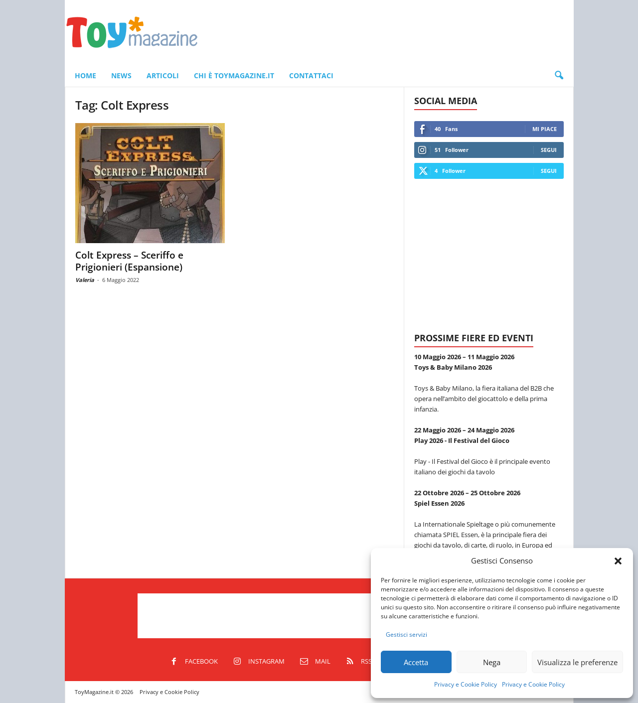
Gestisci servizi (406, 634)
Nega (491, 662)
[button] (618, 561)
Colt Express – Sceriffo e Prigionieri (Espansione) (129, 261)
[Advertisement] (392, 32)
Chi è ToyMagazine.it (234, 75)
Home (85, 75)
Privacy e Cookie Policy (465, 684)
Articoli (163, 75)
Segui (549, 149)
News (121, 75)
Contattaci (311, 75)
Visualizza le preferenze (577, 662)
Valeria (84, 279)
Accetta (416, 662)
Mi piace (544, 129)
